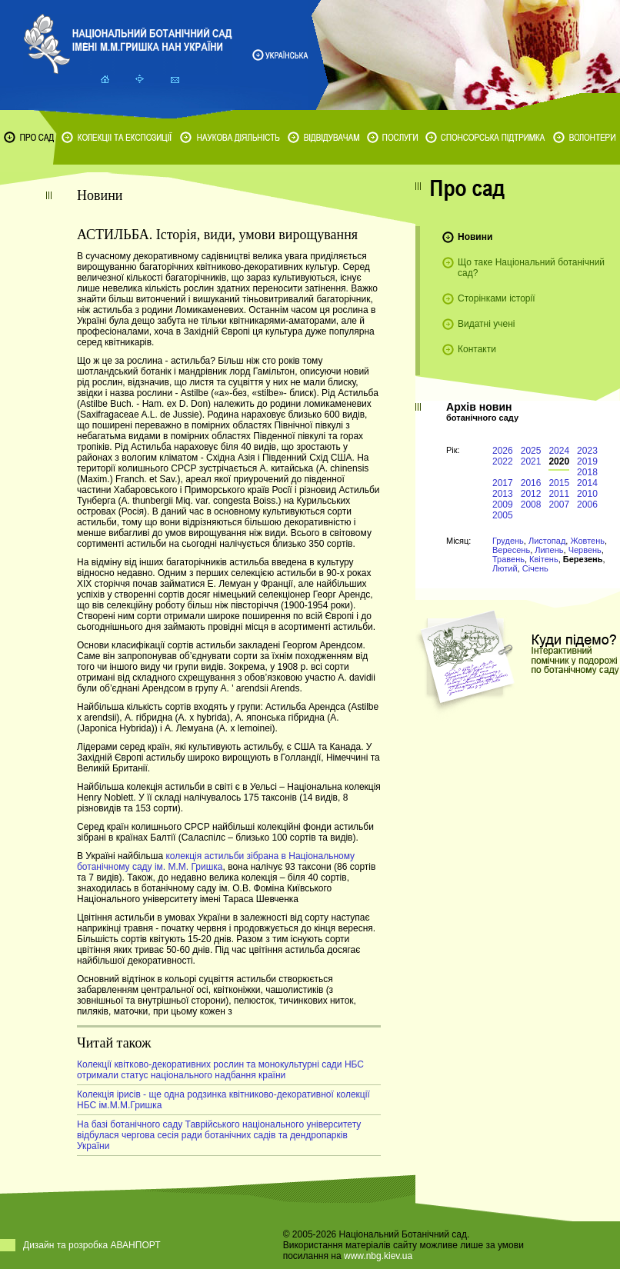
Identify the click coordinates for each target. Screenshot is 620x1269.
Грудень (508, 540)
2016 (531, 483)
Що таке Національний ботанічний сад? (531, 267)
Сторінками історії (496, 298)
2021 (531, 461)
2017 (502, 483)
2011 (558, 493)
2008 (531, 504)
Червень (585, 550)
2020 (558, 461)
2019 (587, 461)
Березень (583, 559)
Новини (475, 236)
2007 (558, 504)
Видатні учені (486, 323)
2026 (502, 450)
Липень (549, 550)
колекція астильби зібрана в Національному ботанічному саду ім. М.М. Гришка (216, 861)
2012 (531, 493)
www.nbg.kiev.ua (378, 1256)
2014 (587, 483)
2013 (502, 493)
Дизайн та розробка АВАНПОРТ (92, 1245)
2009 (502, 504)
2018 (587, 472)
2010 (587, 493)
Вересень (511, 550)
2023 (587, 450)
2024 (558, 450)
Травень (508, 559)
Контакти (477, 349)
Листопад (546, 540)
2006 (587, 504)
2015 (558, 483)
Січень (535, 568)
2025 (531, 450)
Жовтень (587, 540)
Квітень (543, 559)
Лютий (505, 568)
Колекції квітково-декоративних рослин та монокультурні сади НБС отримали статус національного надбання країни (220, 1070)
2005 (502, 515)
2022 (502, 461)
